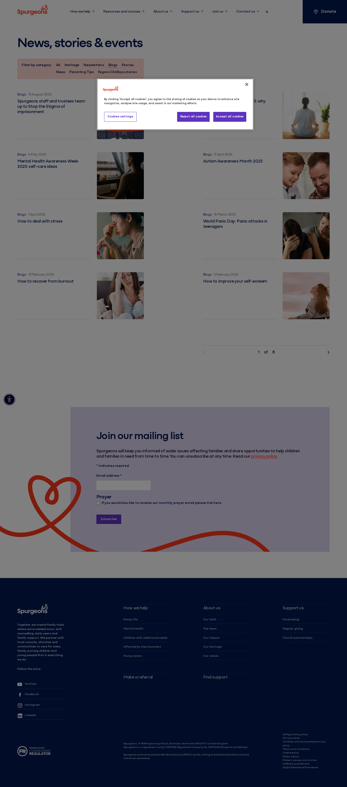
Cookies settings (120, 116)
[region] (175, 104)
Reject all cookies (193, 116)
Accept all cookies (230, 116)
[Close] (246, 84)
